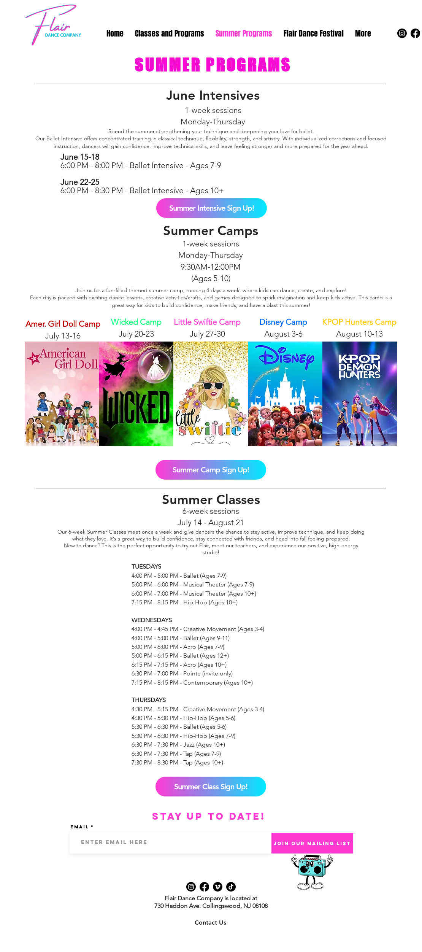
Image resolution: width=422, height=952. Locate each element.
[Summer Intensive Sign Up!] (211, 208)
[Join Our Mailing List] (312, 843)
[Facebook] (415, 33)
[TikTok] (231, 887)
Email (79, 827)
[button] (169, 33)
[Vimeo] (217, 887)
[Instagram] (402, 33)
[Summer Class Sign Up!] (210, 786)
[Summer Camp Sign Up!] (210, 470)
